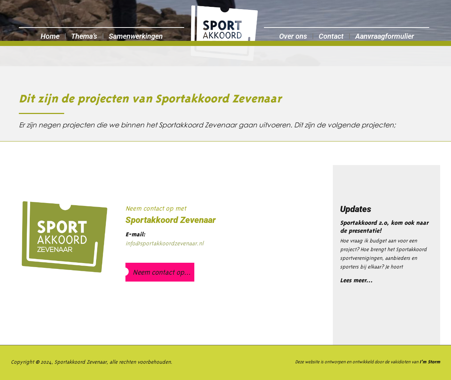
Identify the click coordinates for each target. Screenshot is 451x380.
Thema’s (84, 36)
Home (50, 36)
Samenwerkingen (136, 36)
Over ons (293, 36)
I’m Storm (429, 362)
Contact (331, 36)
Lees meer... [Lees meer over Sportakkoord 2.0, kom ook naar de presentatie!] (356, 280)
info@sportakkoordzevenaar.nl (164, 243)
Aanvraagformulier (384, 36)
